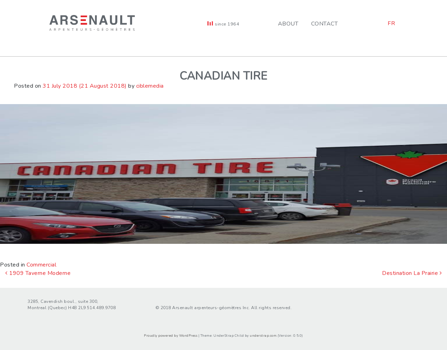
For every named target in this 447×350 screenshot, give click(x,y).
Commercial (41, 265)
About (288, 24)
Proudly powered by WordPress (170, 335)
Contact (324, 24)
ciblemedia (150, 86)
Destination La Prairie (412, 273)
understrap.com (263, 335)
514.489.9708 (101, 308)
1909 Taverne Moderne (38, 273)
